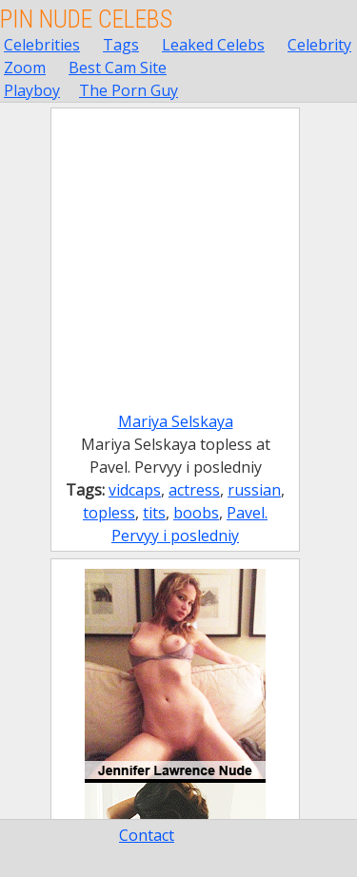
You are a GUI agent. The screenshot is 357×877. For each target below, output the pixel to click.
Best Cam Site (118, 67)
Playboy (32, 90)
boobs (196, 512)
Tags (121, 44)
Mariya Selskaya (175, 421)
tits (154, 512)
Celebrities (42, 44)
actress (194, 489)
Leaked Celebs (213, 44)
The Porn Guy (128, 90)
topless (109, 512)
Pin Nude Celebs (86, 19)
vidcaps (135, 489)
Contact (146, 835)
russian (254, 489)
